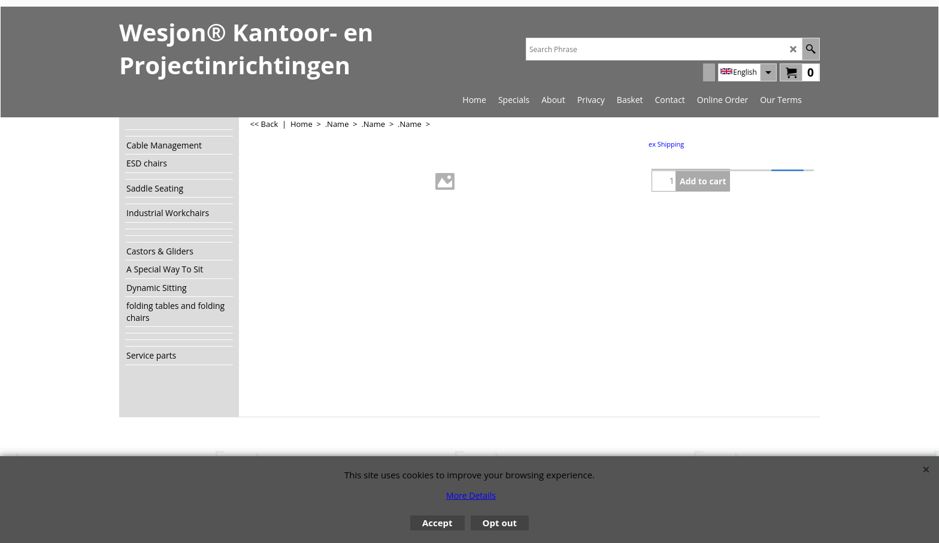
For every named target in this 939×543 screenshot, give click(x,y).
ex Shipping (666, 143)
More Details (471, 495)
